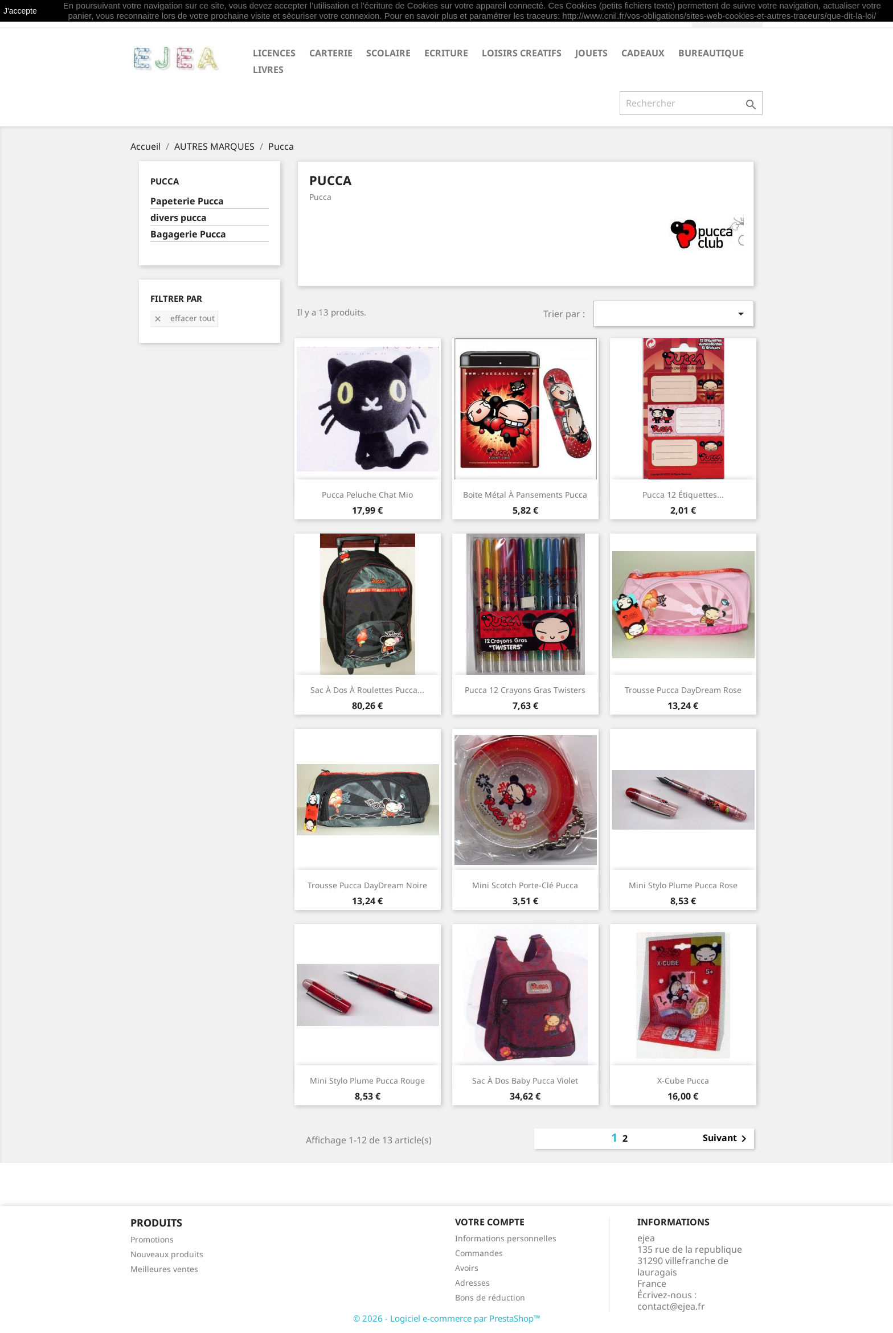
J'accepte (20, 10)
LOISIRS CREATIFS (522, 53)
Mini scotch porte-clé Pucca (525, 885)
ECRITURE (446, 53)
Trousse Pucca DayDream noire (367, 885)
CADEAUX (643, 53)
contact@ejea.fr (671, 1306)
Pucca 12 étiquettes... (683, 494)
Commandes (479, 1253)
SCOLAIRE (388, 53)
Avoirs (466, 1267)
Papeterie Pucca (187, 201)
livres (268, 69)
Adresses (472, 1282)
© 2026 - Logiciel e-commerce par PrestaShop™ (446, 1318)
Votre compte (490, 1222)
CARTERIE (331, 53)
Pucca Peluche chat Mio (367, 494)
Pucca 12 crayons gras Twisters (525, 689)
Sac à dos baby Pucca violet (525, 1080)
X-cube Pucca (683, 1080)
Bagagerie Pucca (188, 234)
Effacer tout (184, 318)
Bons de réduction (490, 1297)
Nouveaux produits (166, 1254)
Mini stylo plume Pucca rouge (367, 1080)
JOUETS (591, 53)
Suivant (727, 1139)
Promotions (152, 1239)
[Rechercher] (691, 103)
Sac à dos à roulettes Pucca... (367, 689)
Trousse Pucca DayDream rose (683, 689)
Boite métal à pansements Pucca (525, 494)
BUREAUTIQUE (711, 53)
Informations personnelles (505, 1238)
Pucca (164, 181)
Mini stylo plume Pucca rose (683, 885)
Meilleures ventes (164, 1269)
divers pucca (178, 218)
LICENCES (274, 53)
